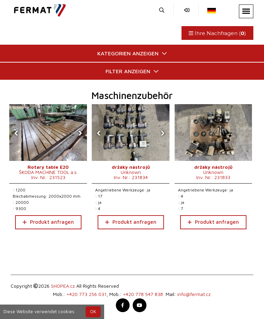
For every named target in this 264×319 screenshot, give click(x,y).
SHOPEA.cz (63, 286)
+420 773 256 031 (86, 294)
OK (93, 311)
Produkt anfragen (48, 222)
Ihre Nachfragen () (217, 33)
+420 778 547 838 (143, 294)
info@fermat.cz (194, 294)
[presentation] (16, 133)
